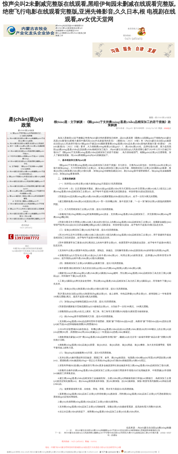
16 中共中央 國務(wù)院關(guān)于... (25, 201)
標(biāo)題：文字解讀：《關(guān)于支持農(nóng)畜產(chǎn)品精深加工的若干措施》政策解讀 (112, 123)
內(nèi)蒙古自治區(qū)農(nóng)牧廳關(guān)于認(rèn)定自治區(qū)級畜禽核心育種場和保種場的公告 (117, 430)
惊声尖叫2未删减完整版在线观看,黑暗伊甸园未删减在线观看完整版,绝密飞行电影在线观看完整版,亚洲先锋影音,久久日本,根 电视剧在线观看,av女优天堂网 (89, 11)
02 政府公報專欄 (26, 136)
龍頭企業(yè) (77, 28)
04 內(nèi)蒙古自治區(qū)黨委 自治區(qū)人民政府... (26, 143)
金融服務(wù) (61, 30)
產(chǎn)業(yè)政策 (63, 28)
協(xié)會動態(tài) (76, 25)
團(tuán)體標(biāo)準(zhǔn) (66, 33)
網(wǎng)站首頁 (62, 25)
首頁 (151, 117)
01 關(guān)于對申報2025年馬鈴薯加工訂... (26, 133)
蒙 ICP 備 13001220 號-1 (110, 452)
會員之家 (82, 33)
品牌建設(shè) (73, 30)
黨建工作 (59, 35)
